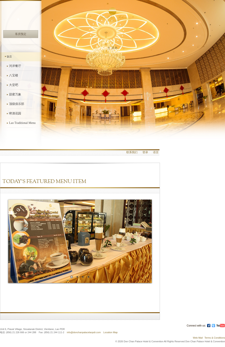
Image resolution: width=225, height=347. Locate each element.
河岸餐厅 (15, 66)
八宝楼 (13, 75)
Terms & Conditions (215, 337)
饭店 (9, 56)
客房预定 (20, 34)
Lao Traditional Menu (22, 123)
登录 (145, 152)
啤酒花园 (15, 113)
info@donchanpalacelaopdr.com (84, 332)
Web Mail (198, 337)
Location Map (110, 332)
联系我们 (132, 152)
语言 (156, 152)
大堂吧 (13, 85)
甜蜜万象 (15, 94)
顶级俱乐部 (16, 104)
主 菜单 (112, 48)
